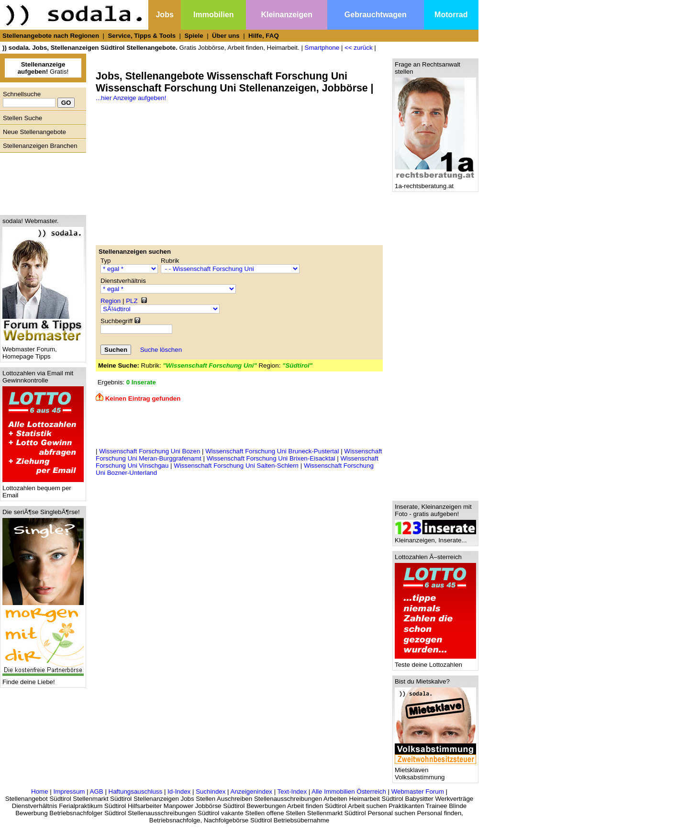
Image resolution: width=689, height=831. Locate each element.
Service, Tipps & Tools (142, 35)
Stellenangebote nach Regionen (50, 35)
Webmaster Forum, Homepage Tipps (43, 350)
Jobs (164, 15)
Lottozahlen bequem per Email (43, 489)
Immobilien (213, 15)
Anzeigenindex (251, 791)
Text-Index (292, 791)
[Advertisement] (40, 181)
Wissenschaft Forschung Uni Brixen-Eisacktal (271, 458)
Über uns (226, 35)
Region (110, 300)
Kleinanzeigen (286, 15)
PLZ (131, 300)
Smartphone (322, 47)
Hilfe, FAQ (263, 35)
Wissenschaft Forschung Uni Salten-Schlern (236, 465)
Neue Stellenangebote (34, 131)
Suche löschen (161, 349)
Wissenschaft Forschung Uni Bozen (149, 451)
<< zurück (358, 47)
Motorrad (450, 15)
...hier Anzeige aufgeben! (131, 97)
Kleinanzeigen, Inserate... (435, 537)
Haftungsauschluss (136, 791)
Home (39, 791)
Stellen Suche (22, 118)
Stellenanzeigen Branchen (40, 145)
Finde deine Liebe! (43, 679)
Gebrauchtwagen (375, 15)
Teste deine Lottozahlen (435, 661)
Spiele (193, 35)
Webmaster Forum (417, 791)
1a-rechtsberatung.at (435, 183)
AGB (96, 791)
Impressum (69, 791)
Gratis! (43, 68)
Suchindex (210, 791)
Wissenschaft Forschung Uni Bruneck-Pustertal (272, 451)
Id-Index (178, 791)
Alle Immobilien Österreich (348, 791)
